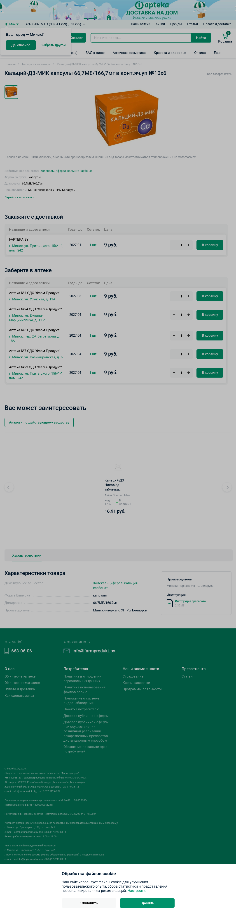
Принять (147, 903)
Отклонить (89, 903)
